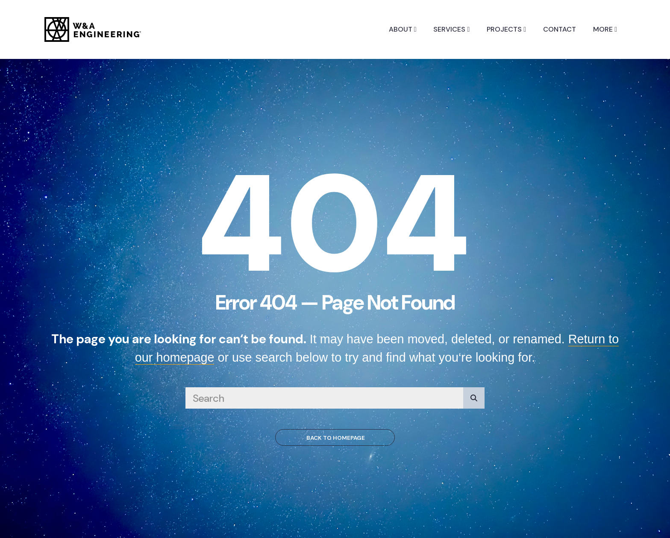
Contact (559, 29)
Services (451, 29)
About (403, 29)
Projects (506, 29)
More (605, 29)
